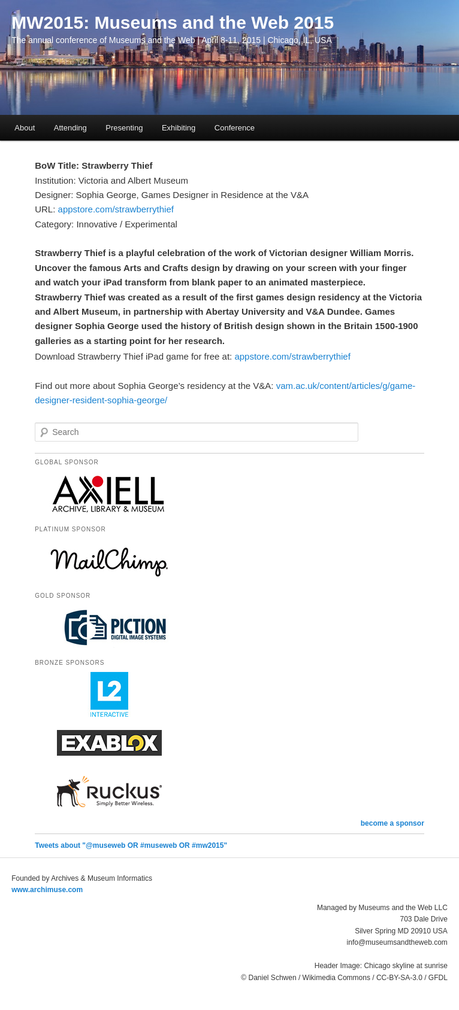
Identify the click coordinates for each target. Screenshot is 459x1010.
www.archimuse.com (47, 890)
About (24, 127)
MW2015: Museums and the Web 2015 (172, 22)
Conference (235, 127)
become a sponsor (392, 823)
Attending (70, 127)
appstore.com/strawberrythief (116, 209)
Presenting (124, 127)
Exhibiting (178, 127)
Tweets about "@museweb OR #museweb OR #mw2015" (131, 845)
